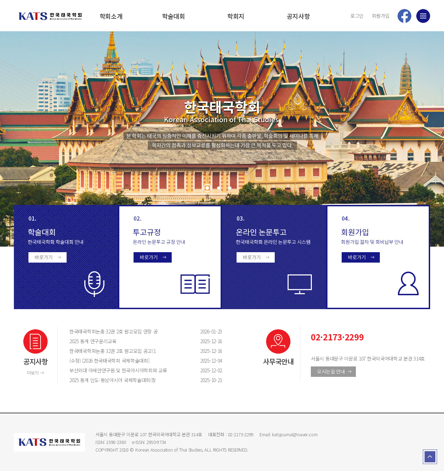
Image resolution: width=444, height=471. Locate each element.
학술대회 (173, 15)
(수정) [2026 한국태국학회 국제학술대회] (128, 360)
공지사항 (298, 15)
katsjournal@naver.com (295, 434)
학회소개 (111, 15)
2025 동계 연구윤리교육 (128, 341)
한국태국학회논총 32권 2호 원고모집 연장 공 (128, 331)
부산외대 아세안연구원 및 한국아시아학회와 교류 (128, 370)
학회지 (236, 15)
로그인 (357, 15)
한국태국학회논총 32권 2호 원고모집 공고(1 (128, 351)
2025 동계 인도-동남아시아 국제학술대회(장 (128, 380)
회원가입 (381, 15)
